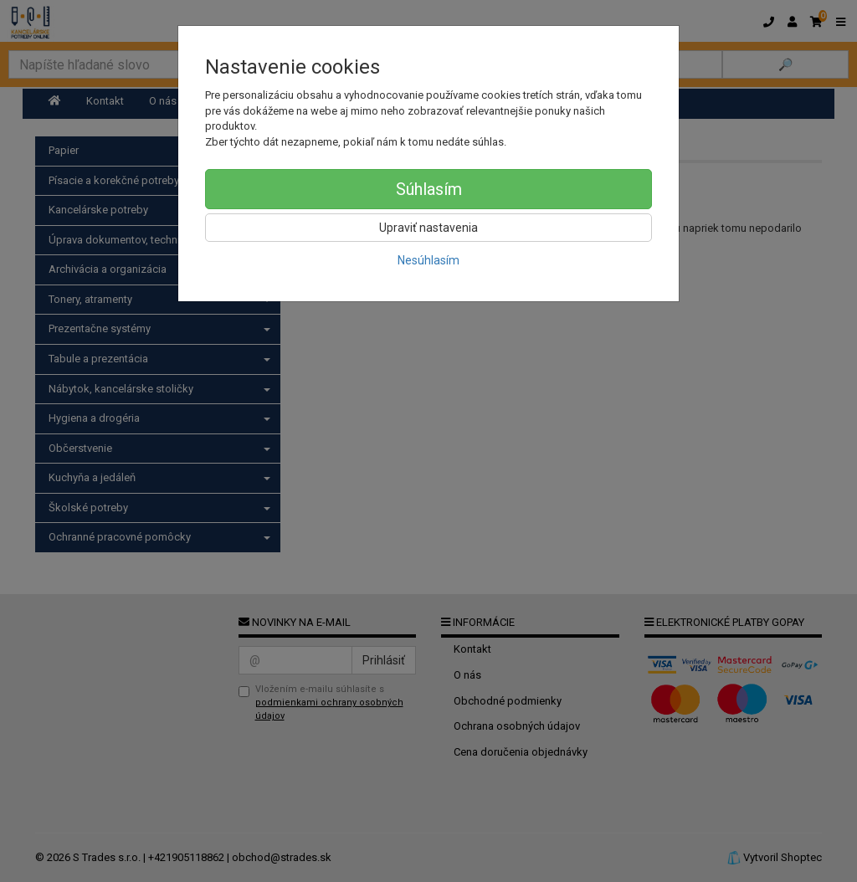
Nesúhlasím (428, 260)
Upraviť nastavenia (428, 227)
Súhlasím (429, 189)
